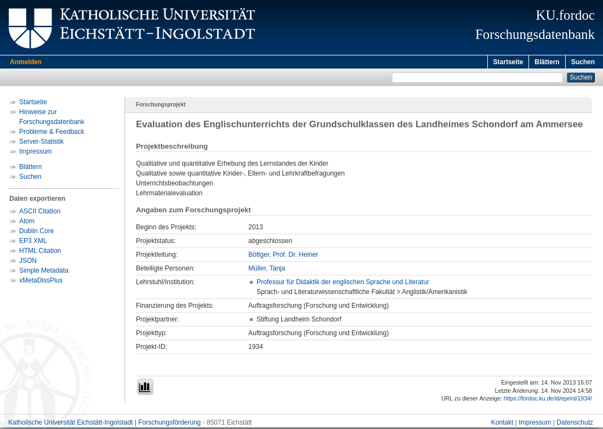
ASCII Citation (39, 213)
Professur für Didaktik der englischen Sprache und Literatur (343, 283)
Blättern (546, 62)
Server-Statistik (41, 143)
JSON (28, 262)
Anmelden (26, 62)
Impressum (35, 153)
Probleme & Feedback (51, 133)
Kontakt (502, 424)
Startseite (508, 62)
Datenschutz (574, 424)
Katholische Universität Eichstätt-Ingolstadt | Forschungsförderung (104, 424)
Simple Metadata (44, 272)
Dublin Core (36, 232)
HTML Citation (40, 252)
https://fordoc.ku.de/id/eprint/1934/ (548, 400)
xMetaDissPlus (40, 282)
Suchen (583, 62)
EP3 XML (33, 242)
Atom (27, 223)
